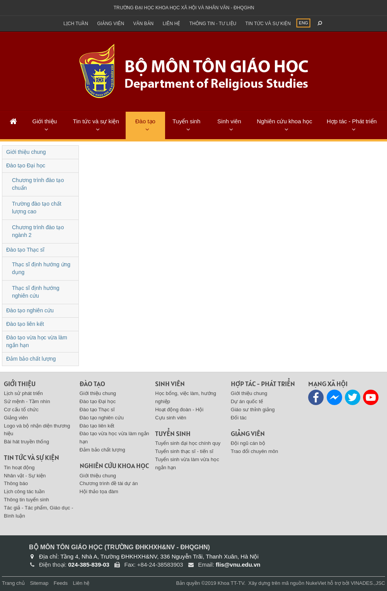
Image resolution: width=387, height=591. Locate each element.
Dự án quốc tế (247, 401)
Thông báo (16, 483)
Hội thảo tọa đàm (99, 491)
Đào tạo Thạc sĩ (25, 250)
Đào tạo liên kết (25, 324)
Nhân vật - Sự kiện (25, 476)
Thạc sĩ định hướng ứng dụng (41, 268)
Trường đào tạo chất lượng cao (36, 208)
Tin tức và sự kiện (268, 23)
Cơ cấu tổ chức (21, 409)
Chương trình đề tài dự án (109, 483)
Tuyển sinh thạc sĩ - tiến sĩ (184, 451)
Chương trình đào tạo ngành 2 (38, 231)
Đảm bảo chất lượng (31, 359)
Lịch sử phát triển (23, 393)
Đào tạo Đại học (25, 165)
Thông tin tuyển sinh (26, 499)
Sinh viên (229, 121)
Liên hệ (172, 23)
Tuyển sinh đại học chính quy (187, 443)
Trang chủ (13, 583)
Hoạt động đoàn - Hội (179, 409)
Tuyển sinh (186, 121)
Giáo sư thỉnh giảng (253, 409)
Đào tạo (145, 121)
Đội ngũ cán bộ (248, 443)
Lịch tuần (75, 23)
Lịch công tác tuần (24, 491)
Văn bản (143, 23)
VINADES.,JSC (368, 583)
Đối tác (239, 418)
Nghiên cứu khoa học (284, 121)
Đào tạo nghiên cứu (30, 310)
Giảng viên (110, 23)
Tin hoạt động (19, 467)
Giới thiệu (44, 121)
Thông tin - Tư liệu (213, 23)
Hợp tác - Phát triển (352, 121)
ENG (303, 22)
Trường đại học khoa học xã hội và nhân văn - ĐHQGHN (184, 7)
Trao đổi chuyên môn (254, 451)
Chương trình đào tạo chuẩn (38, 184)
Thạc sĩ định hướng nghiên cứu (36, 292)
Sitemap (39, 583)
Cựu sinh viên (170, 418)
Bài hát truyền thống (26, 442)
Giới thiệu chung (26, 152)
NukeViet (316, 583)
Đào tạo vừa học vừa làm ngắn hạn (36, 341)
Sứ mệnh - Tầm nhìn (27, 401)
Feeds (61, 583)
